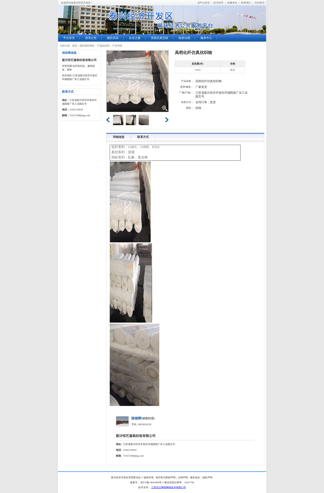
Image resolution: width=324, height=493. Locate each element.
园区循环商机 (87, 45)
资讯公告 (91, 37)
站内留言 (260, 2)
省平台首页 (203, 2)
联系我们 (246, 2)
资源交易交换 (159, 37)
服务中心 (206, 37)
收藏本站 (232, 2)
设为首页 (218, 2)
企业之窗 (135, 37)
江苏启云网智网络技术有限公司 (168, 487)
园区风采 (113, 37)
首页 (74, 45)
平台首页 (69, 37)
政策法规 (184, 37)
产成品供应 (103, 45)
